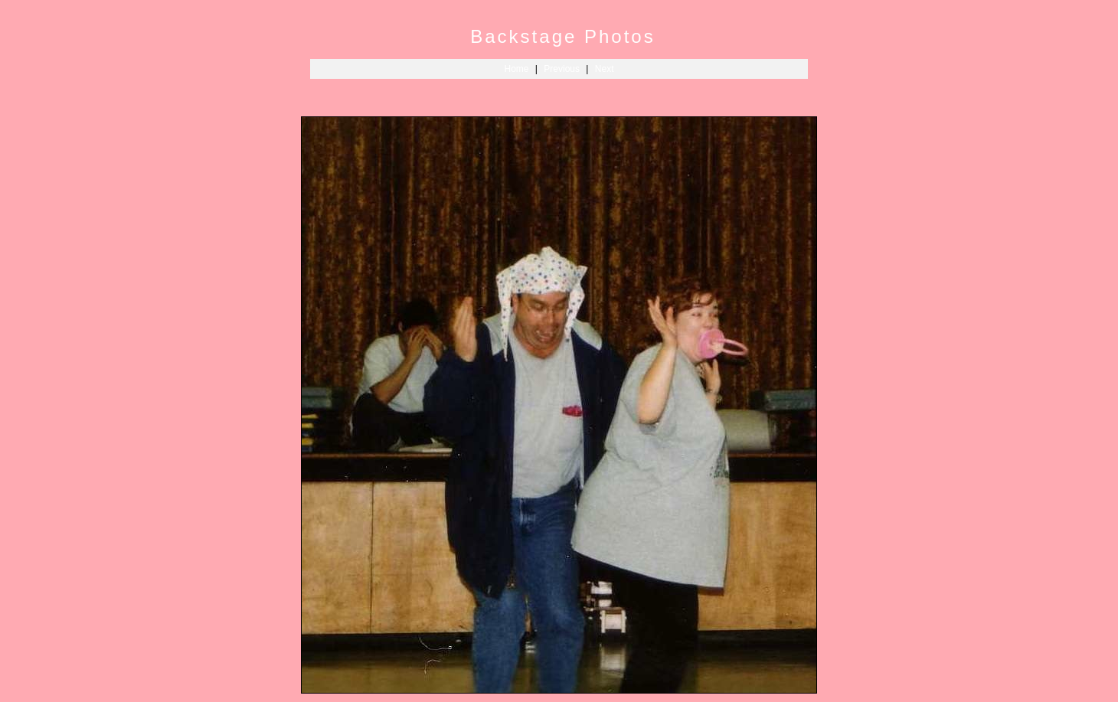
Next (604, 69)
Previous (562, 69)
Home (517, 69)
